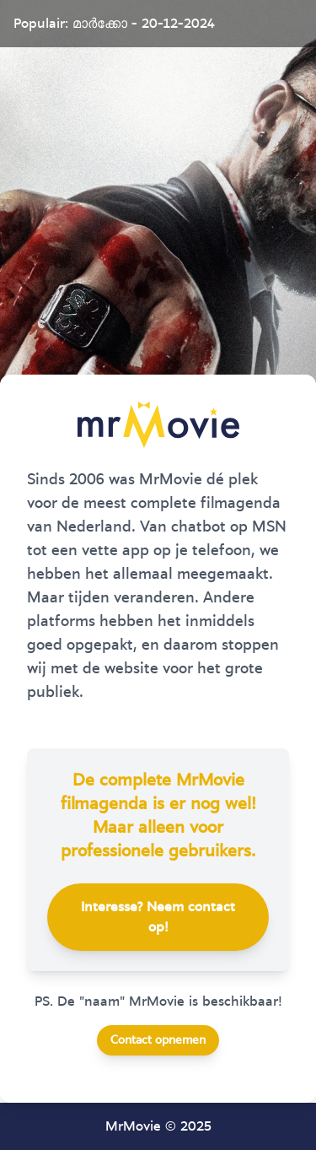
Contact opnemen (158, 1040)
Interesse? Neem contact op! (158, 917)
